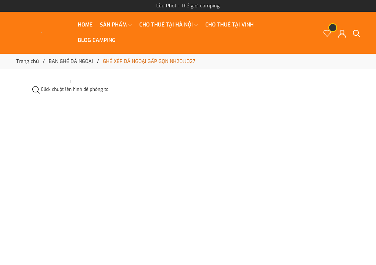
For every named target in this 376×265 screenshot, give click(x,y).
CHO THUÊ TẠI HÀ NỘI (168, 25)
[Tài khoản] (342, 33)
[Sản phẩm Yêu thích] (327, 33)
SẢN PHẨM (116, 25)
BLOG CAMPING (97, 40)
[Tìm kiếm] (357, 33)
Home (85, 24)
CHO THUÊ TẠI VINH (229, 24)
